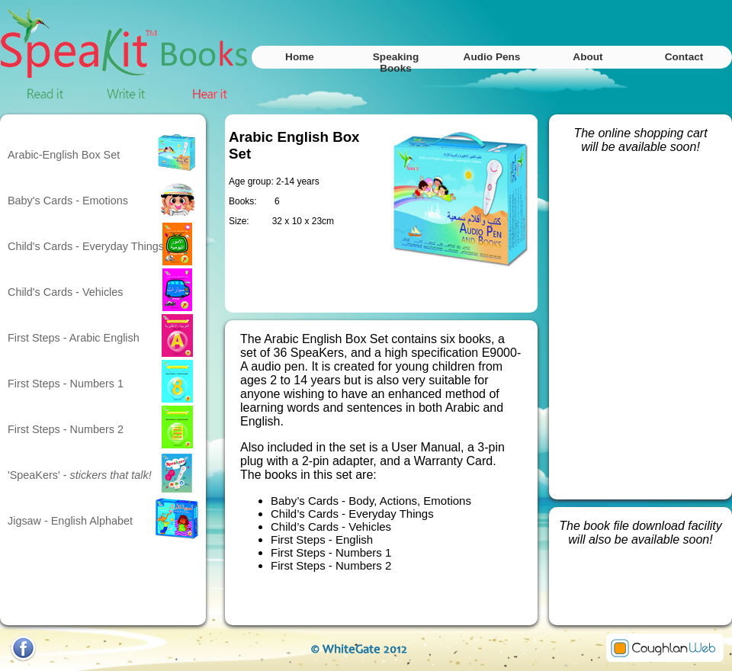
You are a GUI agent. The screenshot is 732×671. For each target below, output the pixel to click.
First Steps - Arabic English (74, 338)
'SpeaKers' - (80, 475)
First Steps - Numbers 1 (66, 383)
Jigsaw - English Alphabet (70, 521)
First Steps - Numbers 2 (66, 429)
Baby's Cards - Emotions (68, 200)
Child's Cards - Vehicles (66, 292)
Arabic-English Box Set (64, 155)
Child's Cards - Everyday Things (86, 246)
